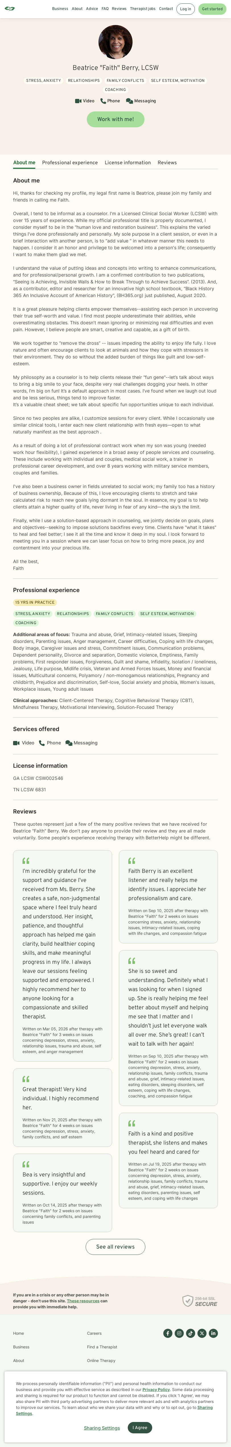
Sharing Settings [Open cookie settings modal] (102, 1428)
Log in (185, 9)
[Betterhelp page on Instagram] (178, 1367)
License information (128, 163)
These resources (83, 1300)
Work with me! (115, 119)
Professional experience (70, 163)
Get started (212, 9)
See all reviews (115, 1247)
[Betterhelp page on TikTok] (189, 1367)
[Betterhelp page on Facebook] (166, 1367)
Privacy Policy (156, 1389)
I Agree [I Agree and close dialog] (140, 1428)
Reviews (167, 163)
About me (24, 163)
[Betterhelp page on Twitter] (201, 1367)
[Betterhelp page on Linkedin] (212, 1367)
